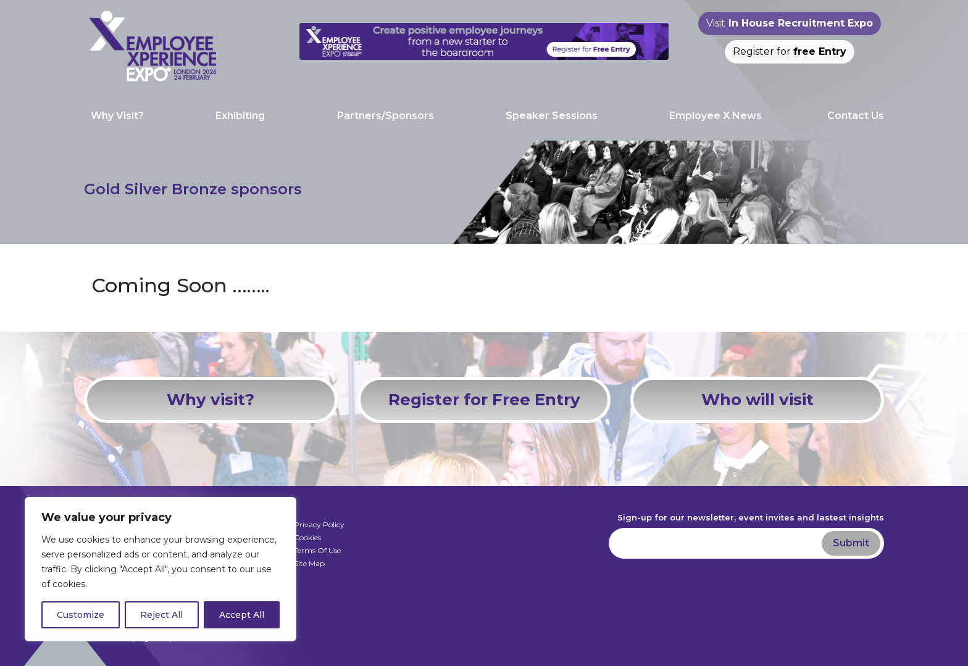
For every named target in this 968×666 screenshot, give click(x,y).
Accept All (241, 614)
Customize (80, 614)
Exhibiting (240, 115)
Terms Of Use (317, 550)
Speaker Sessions (552, 115)
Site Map (309, 563)
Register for (789, 51)
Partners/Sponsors (385, 115)
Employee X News (715, 115)
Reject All (161, 614)
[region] (160, 569)
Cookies (307, 537)
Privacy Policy (319, 524)
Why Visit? (117, 115)
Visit (789, 23)
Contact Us (855, 115)
